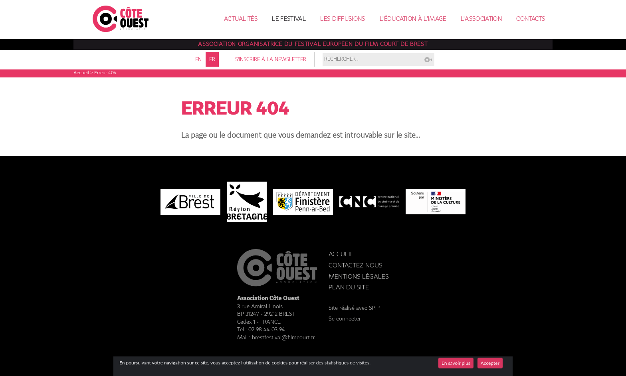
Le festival (288, 19)
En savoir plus (456, 363)
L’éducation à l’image (413, 19)
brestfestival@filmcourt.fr (283, 337)
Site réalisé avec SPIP (354, 308)
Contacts (530, 19)
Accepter (490, 363)
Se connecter (345, 319)
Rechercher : (341, 59)
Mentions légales (359, 276)
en (198, 59)
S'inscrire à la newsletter (270, 59)
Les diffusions (342, 19)
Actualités (241, 19)
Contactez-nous (355, 265)
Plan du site (349, 287)
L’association (481, 19)
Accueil (81, 73)
